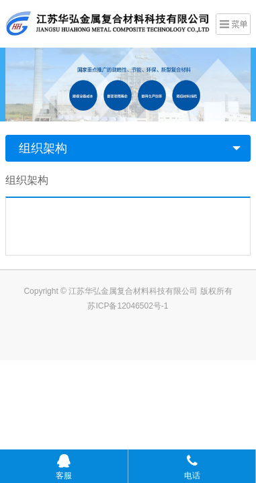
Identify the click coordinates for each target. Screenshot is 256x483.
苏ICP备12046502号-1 (127, 306)
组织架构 (43, 148)
